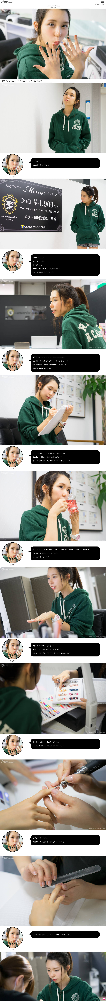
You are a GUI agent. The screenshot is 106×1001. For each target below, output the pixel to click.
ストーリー (99, 4)
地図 (95, 4)
